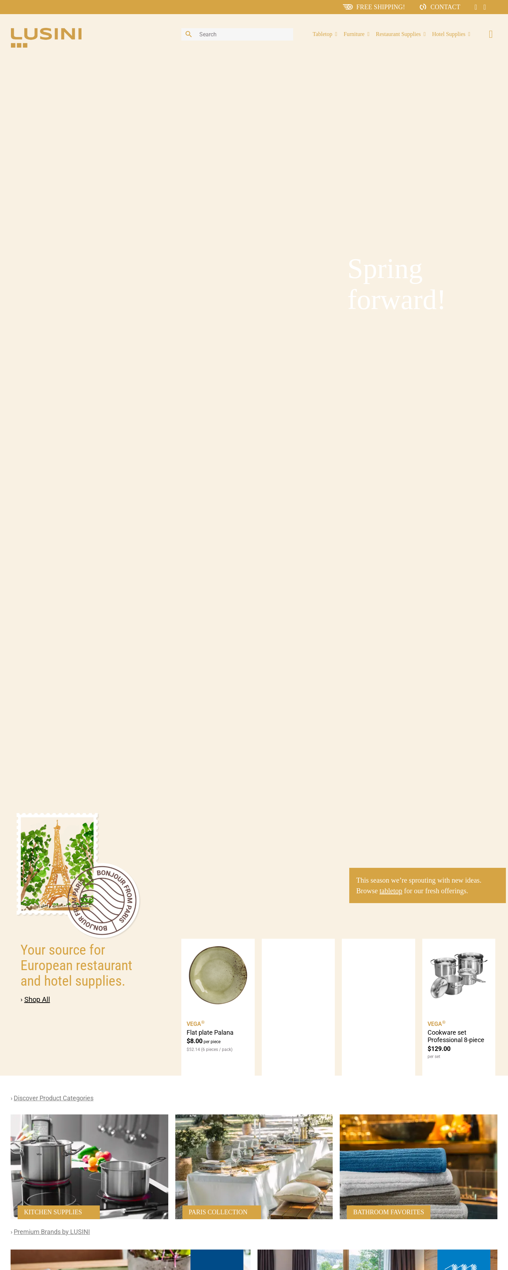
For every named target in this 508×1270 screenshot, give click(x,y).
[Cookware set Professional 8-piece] (459, 975)
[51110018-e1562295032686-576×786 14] (89, 1117)
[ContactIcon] (423, 6)
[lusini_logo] (46, 31)
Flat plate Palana (210, 1032)
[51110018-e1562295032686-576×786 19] (418, 1117)
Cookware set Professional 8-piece (456, 1036)
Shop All (37, 999)
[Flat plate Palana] (218, 975)
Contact (445, 7)
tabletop (391, 891)
